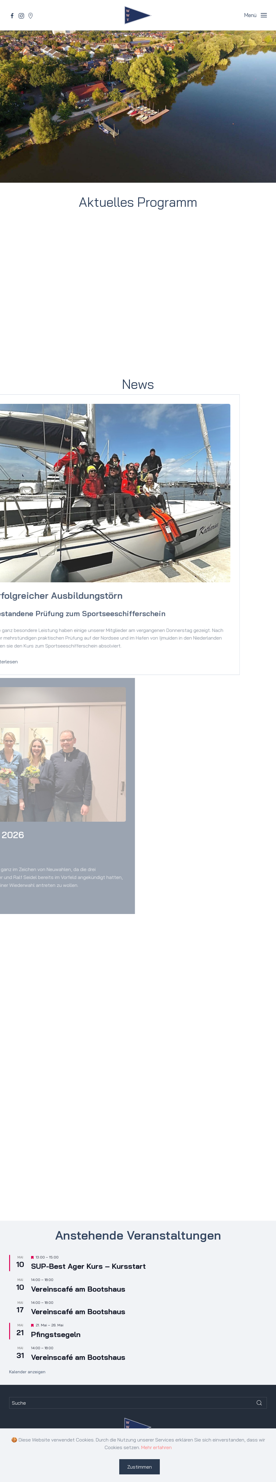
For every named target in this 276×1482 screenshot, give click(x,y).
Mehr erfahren (156, 1447)
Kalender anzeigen (27, 1371)
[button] (255, 15)
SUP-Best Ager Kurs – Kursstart (88, 1266)
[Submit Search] (259, 1403)
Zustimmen (139, 1467)
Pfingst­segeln (56, 1334)
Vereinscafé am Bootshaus (78, 1288)
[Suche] (138, 1403)
